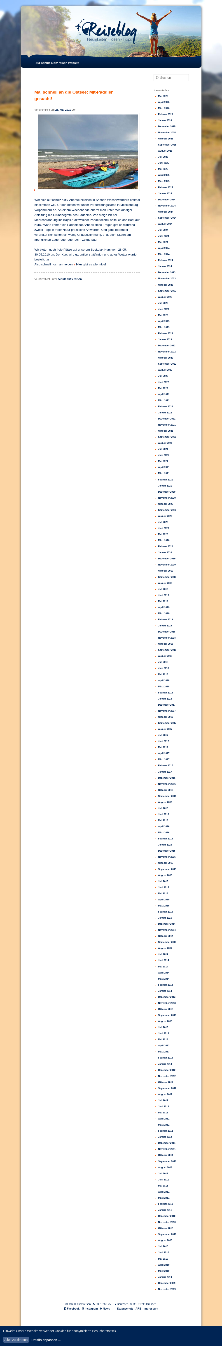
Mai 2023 (163, 315)
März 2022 (163, 400)
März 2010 (163, 1271)
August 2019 (165, 583)
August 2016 (165, 802)
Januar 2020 (165, 552)
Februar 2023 (165, 333)
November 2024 (167, 205)
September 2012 (167, 1088)
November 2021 (167, 424)
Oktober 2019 (165, 570)
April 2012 (163, 1118)
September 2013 (167, 1015)
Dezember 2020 (166, 491)
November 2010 (167, 1222)
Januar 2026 (165, 120)
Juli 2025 (163, 156)
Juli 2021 (163, 449)
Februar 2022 (165, 406)
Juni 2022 (163, 382)
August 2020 (165, 516)
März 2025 (163, 181)
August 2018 (165, 656)
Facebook (73, 1308)
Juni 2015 (163, 887)
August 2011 (165, 1167)
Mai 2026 (163, 96)
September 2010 (167, 1234)
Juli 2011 (163, 1173)
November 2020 (167, 497)
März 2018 (163, 686)
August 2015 (165, 875)
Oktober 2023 (165, 284)
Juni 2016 (163, 814)
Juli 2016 (163, 808)
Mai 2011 (163, 1185)
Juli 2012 (163, 1100)
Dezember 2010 (166, 1216)
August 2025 (165, 150)
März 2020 (163, 540)
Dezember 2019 (166, 558)
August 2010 (165, 1240)
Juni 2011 (163, 1179)
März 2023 (163, 327)
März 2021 (163, 473)
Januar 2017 (165, 771)
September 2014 (167, 942)
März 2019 (163, 613)
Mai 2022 (163, 388)
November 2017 (167, 710)
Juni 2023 (163, 309)
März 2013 (163, 1051)
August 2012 (165, 1094)
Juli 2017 (163, 735)
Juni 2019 (163, 595)
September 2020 (167, 510)
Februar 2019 (165, 619)
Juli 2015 (163, 881)
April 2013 (163, 1045)
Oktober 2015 (165, 862)
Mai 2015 (163, 893)
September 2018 (167, 649)
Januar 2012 (165, 1136)
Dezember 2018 (166, 631)
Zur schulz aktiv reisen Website (57, 63)
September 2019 (167, 577)
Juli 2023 (163, 303)
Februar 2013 (165, 1057)
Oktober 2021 (165, 430)
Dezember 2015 (166, 850)
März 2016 (163, 832)
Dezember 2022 (166, 345)
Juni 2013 (163, 1033)
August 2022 (165, 369)
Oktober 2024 (165, 211)
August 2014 (165, 948)
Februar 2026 (165, 114)
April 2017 (163, 753)
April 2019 (163, 607)
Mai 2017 (163, 747)
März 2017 (163, 759)
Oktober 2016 (165, 790)
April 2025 (163, 175)
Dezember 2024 (166, 199)
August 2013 (165, 1021)
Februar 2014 (165, 984)
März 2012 (163, 1124)
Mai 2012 (163, 1112)
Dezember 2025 (166, 126)
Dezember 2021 (166, 418)
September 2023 (167, 290)
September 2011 (167, 1161)
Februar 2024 (165, 260)
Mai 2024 (163, 242)
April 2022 (163, 394)
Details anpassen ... (46, 1340)
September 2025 (167, 144)
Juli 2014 (163, 954)
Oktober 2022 (165, 357)
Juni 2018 (163, 668)
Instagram (91, 1308)
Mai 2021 (163, 461)
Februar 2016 (165, 838)
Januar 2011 (165, 1210)
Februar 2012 (165, 1130)
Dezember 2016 (166, 777)
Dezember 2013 (166, 997)
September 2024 (167, 217)
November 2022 (167, 351)
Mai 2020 (163, 534)
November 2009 (167, 1289)
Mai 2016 (163, 820)
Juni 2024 (163, 236)
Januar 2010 (165, 1277)
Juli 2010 (163, 1246)
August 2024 (165, 223)
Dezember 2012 (166, 1070)
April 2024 (163, 248)
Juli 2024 (163, 230)
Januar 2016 (165, 844)
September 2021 (167, 436)
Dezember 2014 (166, 923)
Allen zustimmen (16, 1340)
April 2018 (163, 680)
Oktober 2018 (165, 643)
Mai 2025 (163, 169)
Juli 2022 (163, 376)
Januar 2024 (165, 266)
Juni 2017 (163, 741)
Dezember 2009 (166, 1283)
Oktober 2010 (165, 1228)
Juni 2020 (163, 528)
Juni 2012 (163, 1106)
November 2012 (167, 1076)
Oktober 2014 (165, 936)
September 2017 (167, 723)
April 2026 (163, 102)
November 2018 (167, 637)
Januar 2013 (165, 1064)
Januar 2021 (165, 485)
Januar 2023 (165, 339)
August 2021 (165, 443)
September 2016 (167, 796)
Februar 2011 (165, 1203)
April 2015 (163, 899)
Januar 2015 (165, 917)
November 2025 (167, 132)
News (106, 1308)
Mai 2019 (163, 601)
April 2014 (163, 972)
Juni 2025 (163, 163)
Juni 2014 (163, 960)
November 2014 (167, 930)
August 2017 (165, 729)
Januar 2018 (165, 698)
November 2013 (167, 1003)
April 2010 (163, 1264)
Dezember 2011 (166, 1143)
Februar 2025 (165, 187)
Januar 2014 (165, 990)
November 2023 (167, 278)
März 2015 (163, 905)
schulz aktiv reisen (70, 279)
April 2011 (163, 1191)
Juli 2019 (163, 589)
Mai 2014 (163, 966)
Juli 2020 (163, 522)
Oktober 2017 (165, 717)
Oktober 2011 (165, 1155)
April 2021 (163, 467)
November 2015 (167, 856)
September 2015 (167, 869)
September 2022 (167, 363)
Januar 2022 (165, 412)
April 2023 (163, 321)
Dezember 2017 (166, 704)
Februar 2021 (165, 479)
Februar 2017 (165, 765)
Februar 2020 (165, 546)
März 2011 (163, 1197)
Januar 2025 (165, 193)
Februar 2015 (165, 911)
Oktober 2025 (165, 138)
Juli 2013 (163, 1027)
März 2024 (163, 254)
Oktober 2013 (165, 1009)
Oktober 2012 (165, 1082)
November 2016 (167, 784)
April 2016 (163, 826)
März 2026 (163, 108)
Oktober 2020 (165, 504)
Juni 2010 (163, 1252)
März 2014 (163, 978)
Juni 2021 (163, 455)
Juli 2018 (163, 662)
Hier (79, 264)
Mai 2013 (163, 1039)
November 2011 (167, 1149)
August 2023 (165, 297)
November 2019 (167, 564)
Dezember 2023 (166, 272)
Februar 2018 (165, 692)
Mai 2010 (163, 1258)
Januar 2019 (165, 625)
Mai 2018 (163, 674)
